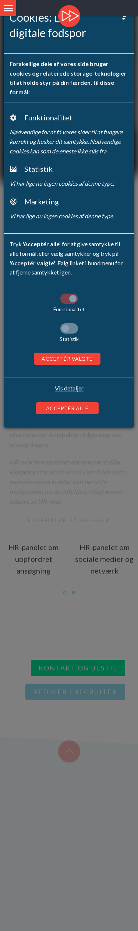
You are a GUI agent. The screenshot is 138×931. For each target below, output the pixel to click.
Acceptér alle (67, 408)
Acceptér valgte (67, 359)
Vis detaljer (69, 388)
